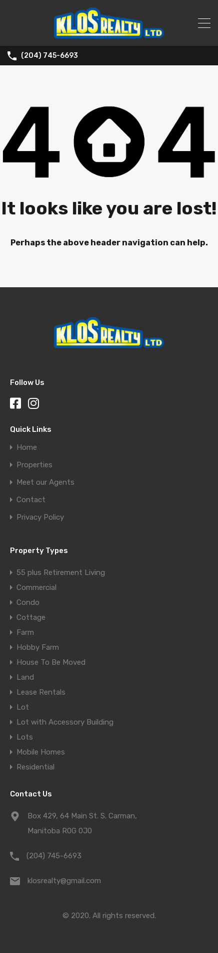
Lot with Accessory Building (65, 722)
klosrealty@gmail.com (64, 880)
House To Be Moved (51, 662)
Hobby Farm (37, 647)
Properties (34, 465)
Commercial (36, 587)
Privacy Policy (40, 517)
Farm (25, 632)
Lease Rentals (41, 692)
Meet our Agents (45, 482)
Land (25, 677)
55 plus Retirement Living (60, 572)
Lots (24, 737)
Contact (31, 500)
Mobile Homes (40, 752)
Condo (28, 602)
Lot (22, 707)
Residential (35, 766)
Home (26, 447)
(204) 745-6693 (49, 56)
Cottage (31, 617)
